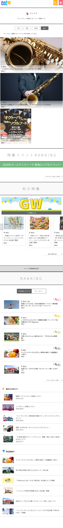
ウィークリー (39, 291)
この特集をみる (31, 213)
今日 (18, 28)
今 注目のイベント (24, 291)
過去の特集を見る (52, 254)
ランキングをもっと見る (52, 380)
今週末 (36, 28)
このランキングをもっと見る (52, 176)
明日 (27, 28)
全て (44, 28)
